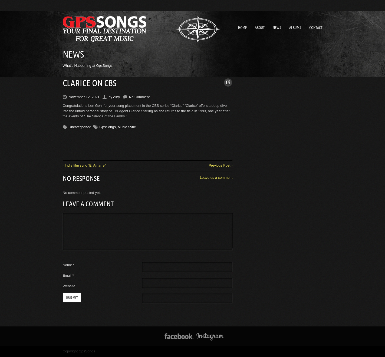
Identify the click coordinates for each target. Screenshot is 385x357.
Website (69, 286)
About (260, 27)
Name (68, 265)
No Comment (139, 97)
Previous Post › (220, 165)
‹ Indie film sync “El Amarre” (84, 165)
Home (242, 27)
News (277, 27)
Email (67, 275)
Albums (295, 27)
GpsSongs (107, 127)
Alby (116, 97)
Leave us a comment (216, 178)
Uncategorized (80, 127)
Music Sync (127, 127)
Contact (316, 27)
